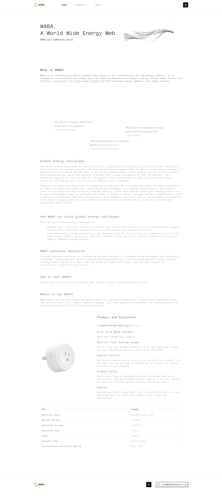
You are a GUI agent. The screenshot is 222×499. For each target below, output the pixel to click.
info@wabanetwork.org (171, 492)
